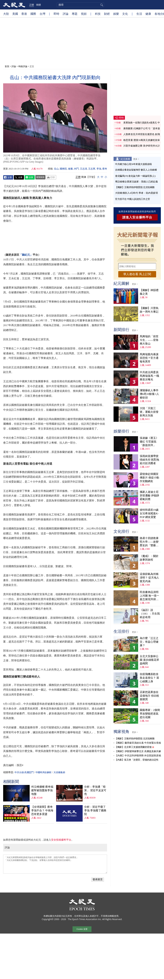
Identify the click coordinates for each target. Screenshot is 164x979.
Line (30, 177)
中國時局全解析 (43, 772)
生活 (139, 14)
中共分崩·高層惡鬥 (24, 772)
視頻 (84, 14)
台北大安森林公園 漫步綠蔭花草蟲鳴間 (149, 660)
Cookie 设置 (81, 929)
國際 (33, 14)
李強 (99, 168)
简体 (83, 177)
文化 (125, 14)
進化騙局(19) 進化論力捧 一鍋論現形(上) (135, 176)
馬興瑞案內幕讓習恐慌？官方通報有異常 (149, 358)
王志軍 (91, 168)
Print (51, 177)
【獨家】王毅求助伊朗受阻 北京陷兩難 (135, 187)
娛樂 (116, 14)
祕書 (70, 168)
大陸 (6, 14)
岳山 (56, 168)
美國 (15, 14)
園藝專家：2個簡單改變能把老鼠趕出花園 (150, 714)
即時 (56, 14)
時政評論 (22, 66)
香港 (24, 14)
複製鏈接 (40, 177)
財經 (107, 14)
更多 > (136, 159)
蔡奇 (104, 168)
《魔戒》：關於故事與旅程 (149, 558)
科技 (98, 14)
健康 (148, 14)
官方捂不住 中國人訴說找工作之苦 (132, 199)
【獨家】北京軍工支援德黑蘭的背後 (133, 747)
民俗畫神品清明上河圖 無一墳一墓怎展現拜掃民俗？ (149, 596)
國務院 (63, 168)
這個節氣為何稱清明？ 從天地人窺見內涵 (149, 578)
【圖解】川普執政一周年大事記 (149, 310)
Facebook (8, 177)
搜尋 (101, 5)
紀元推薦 (125, 158)
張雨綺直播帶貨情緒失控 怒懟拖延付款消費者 (149, 460)
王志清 (83, 168)
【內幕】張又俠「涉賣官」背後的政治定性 (136, 760)
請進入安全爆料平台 (137, 217)
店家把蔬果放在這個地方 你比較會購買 (149, 696)
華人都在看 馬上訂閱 (137, 274)
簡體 (38, 4)
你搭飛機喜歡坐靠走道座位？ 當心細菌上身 (149, 678)
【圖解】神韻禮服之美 (149, 292)
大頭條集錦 (59, 772)
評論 (65, 14)
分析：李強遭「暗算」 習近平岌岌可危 (95, 790)
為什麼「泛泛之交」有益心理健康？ (149, 642)
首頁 (7, 66)
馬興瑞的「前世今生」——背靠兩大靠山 (149, 340)
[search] (80, 5)
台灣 (42, 14)
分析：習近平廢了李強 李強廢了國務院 (95, 810)
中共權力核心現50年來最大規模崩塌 (133, 164)
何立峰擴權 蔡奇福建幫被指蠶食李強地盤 (42, 790)
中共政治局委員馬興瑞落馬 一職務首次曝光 (149, 376)
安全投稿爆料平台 (61, 839)
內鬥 (76, 168)
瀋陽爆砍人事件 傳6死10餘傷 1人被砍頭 (149, 394)
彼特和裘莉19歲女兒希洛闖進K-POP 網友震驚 (149, 513)
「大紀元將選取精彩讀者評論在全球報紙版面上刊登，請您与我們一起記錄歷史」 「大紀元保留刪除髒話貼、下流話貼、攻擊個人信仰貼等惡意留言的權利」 (55, 864)
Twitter (19, 177)
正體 (31, 4)
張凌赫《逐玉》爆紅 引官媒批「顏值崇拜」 (149, 442)
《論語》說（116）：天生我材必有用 (150, 614)
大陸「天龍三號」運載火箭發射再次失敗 (149, 412)
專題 (74, 14)
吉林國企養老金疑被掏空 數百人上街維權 (136, 170)
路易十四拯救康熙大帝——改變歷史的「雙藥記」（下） (149, 542)
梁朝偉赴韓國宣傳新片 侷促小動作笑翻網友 (149, 478)
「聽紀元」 (26, 254)
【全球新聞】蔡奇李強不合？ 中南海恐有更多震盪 (42, 810)
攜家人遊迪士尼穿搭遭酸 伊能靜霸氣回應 (149, 495)
